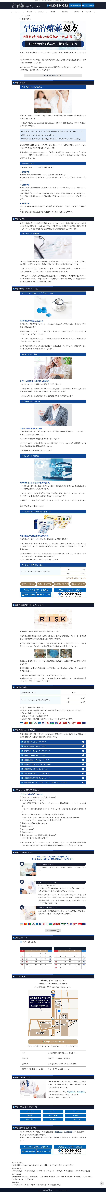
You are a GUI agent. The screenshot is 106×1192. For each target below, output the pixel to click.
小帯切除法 (81, 1092)
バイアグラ (30, 1111)
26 (22, 965)
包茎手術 (45, 1177)
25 (50, 962)
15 (36, 959)
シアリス (76, 1111)
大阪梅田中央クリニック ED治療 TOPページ (27, 1165)
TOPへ (102, 1183)
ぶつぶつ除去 (88, 1177)
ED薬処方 (29, 11)
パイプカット (30, 1179)
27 (27, 965)
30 (41, 965)
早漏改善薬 (30, 1115)
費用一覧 (53, 1119)
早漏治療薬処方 (30, 1171)
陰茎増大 (69, 1177)
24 (45, 962)
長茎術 (53, 1177)
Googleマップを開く (53, 1042)
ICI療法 (53, 11)
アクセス (88, 11)
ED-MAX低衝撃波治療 (83, 1171)
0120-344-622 (25, 67)
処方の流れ (30, 1119)
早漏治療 (78, 1177)
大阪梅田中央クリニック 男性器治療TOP (26, 1177)
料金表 (46, 1165)
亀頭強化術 (71, 1092)
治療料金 (76, 11)
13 (27, 959)
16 (41, 959)
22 (36, 962)
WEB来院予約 (54, 67)
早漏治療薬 (65, 11)
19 (22, 962)
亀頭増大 (61, 1177)
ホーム (17, 11)
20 (27, 962)
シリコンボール (18, 1179)
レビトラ (53, 1111)
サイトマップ (42, 1185)
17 (45, 959)
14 (31, 959)
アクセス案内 (75, 1119)
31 (45, 965)
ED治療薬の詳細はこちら (75, 578)
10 (45, 956)
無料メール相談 (30, 1185)
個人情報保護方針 (55, 1185)
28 (31, 965)
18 (50, 959)
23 (41, 962)
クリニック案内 (57, 1165)
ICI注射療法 (53, 1115)
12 (22, 959)
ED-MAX (41, 11)
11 (50, 956)
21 (31, 962)
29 (36, 965)
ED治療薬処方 (17, 1171)
